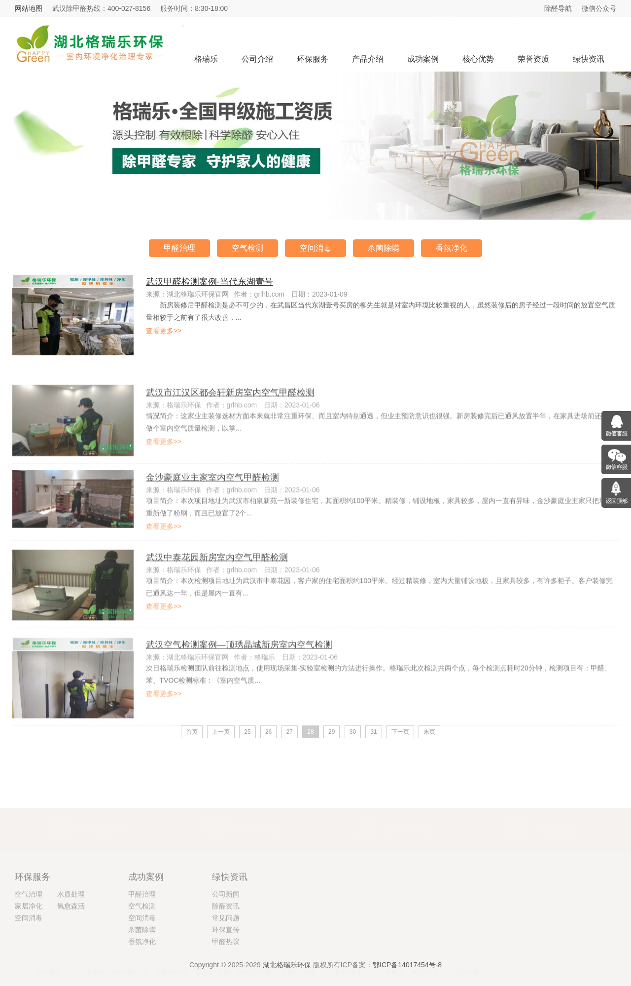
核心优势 (478, 59)
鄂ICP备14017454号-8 (407, 969)
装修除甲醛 (297, 959)
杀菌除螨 (383, 248)
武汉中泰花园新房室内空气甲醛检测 (217, 590)
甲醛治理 (179, 248)
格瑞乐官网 (213, 959)
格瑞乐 (206, 59)
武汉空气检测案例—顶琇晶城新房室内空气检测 (239, 682)
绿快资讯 (588, 59)
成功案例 (423, 59)
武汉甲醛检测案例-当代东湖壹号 (209, 282)
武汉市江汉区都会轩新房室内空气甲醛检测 (230, 426)
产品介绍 (368, 59)
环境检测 (391, 959)
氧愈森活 (425, 959)
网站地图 (28, 8)
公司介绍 (257, 59)
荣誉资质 (533, 59)
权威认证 (105, 810)
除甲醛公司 (130, 959)
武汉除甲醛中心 (346, 959)
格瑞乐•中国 (255, 959)
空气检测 (247, 248)
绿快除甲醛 (171, 959)
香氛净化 (451, 248)
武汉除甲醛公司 (470, 959)
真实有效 (258, 810)
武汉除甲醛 (88, 959)
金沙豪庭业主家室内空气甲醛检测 (212, 508)
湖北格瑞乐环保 (287, 969)
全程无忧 (408, 810)
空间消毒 (315, 248)
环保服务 (312, 59)
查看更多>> (163, 331)
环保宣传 (226, 982)
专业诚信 (558, 810)
